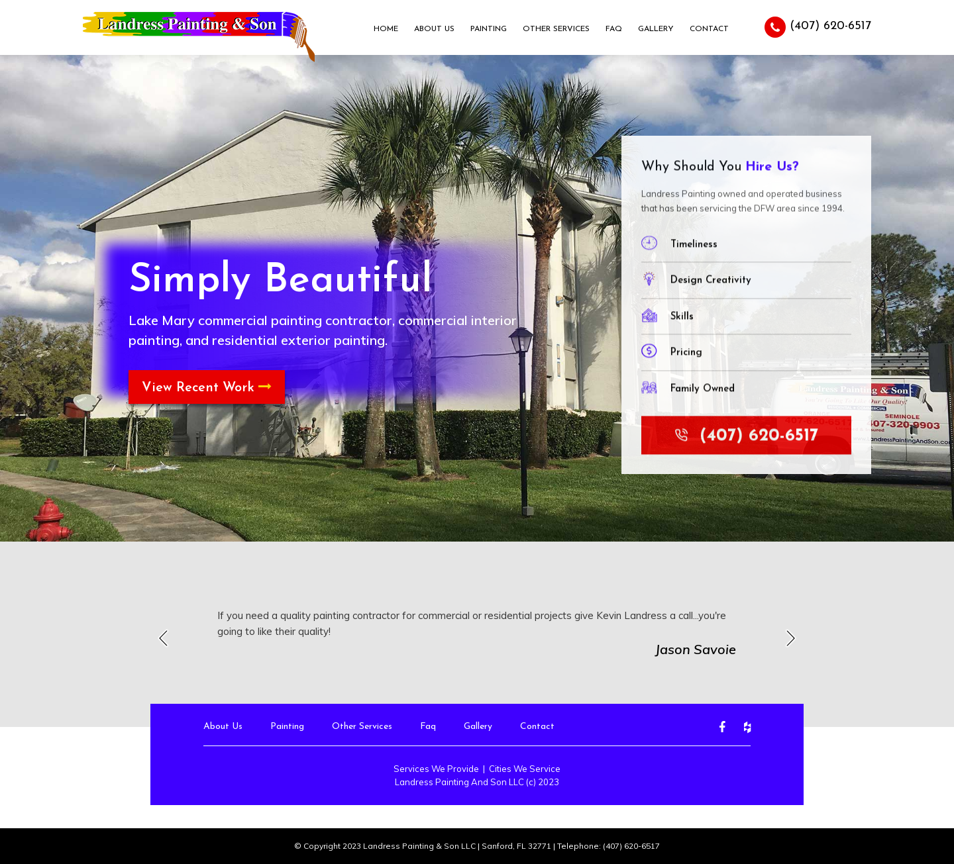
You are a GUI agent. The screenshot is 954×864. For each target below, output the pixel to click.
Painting (488, 29)
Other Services (556, 29)
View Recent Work (207, 387)
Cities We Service (524, 768)
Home (386, 29)
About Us (434, 29)
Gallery (656, 29)
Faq (614, 29)
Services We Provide (436, 768)
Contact (709, 29)
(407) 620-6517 (818, 27)
